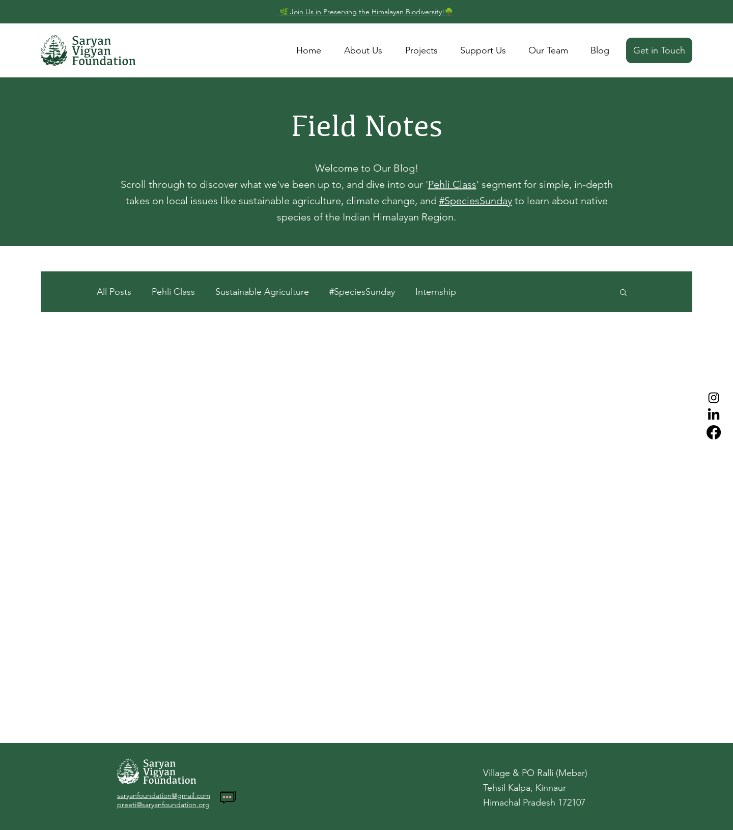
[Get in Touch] (659, 50)
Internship (435, 291)
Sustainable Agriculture (262, 291)
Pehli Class (452, 184)
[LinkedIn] (714, 415)
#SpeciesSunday (475, 201)
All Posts (114, 291)
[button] (623, 293)
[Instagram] (714, 398)
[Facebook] (714, 432)
